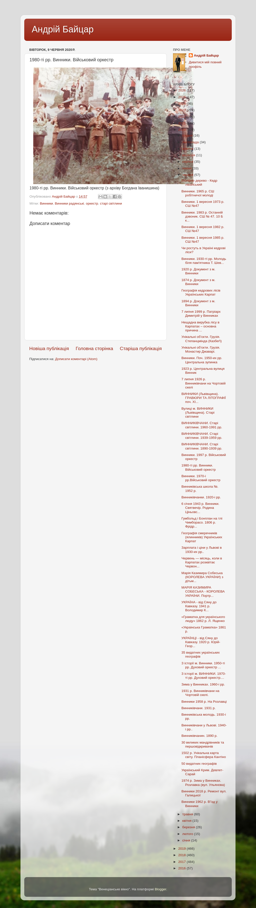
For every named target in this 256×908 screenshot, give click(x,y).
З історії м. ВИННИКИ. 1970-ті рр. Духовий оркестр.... (204, 676)
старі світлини (111, 203)
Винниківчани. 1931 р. (199, 708)
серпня (188, 161)
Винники (46, 203)
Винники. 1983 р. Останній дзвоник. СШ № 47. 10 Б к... (202, 216)
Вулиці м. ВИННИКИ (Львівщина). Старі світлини (198, 412)
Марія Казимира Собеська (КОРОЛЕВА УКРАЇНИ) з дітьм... (202, 577)
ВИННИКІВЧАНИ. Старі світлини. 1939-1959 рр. (202, 436)
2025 (182, 97)
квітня (187, 821)
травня (188, 814)
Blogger (160, 889)
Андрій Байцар (63, 29)
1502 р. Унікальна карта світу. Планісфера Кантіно (204, 755)
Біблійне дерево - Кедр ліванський (200, 182)
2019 (182, 848)
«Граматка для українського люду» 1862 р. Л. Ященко (203, 619)
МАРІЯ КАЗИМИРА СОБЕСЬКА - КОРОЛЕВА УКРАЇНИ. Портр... (203, 591)
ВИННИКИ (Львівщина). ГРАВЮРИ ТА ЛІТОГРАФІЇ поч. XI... (204, 398)
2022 (182, 117)
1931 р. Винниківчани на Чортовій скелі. (201, 693)
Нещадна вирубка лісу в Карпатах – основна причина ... (201, 326)
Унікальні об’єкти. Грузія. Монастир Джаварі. (201, 349)
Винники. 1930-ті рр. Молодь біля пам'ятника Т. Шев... (204, 261)
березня (189, 827)
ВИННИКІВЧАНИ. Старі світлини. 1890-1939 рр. (202, 446)
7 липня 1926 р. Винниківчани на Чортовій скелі (204, 383)
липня (187, 168)
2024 (182, 103)
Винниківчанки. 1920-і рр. (201, 497)
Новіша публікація (49, 348)
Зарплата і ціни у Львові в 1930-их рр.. (202, 549)
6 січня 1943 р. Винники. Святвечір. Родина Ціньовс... (201, 508)
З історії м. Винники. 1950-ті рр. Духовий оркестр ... (203, 665)
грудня (188, 135)
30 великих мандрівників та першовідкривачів (203, 744)
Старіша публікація (141, 348)
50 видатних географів (199, 763)
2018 (182, 855)
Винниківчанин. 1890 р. (200, 736)
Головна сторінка (94, 348)
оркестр (92, 203)
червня (188, 175)
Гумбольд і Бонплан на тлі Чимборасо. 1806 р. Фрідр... (202, 522)
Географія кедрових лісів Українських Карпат (201, 292)
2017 (182, 862)
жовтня (188, 149)
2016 (182, 868)
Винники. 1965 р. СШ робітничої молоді (198, 193)
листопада (191, 142)
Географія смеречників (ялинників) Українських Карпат (202, 537)
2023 (182, 110)
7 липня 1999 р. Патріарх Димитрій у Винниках (201, 313)
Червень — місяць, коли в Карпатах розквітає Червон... (202, 562)
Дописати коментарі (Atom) (76, 359)
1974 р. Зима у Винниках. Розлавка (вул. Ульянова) (203, 782)
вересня (189, 155)
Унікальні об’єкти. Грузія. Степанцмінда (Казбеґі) (202, 339)
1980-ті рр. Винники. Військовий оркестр (199, 467)
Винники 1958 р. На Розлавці (204, 701)
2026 (182, 90)
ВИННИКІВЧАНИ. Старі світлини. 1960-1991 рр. (202, 425)
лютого (188, 834)
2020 (182, 130)
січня (186, 840)
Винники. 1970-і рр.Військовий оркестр (201, 478)
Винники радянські (69, 203)
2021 (182, 123)
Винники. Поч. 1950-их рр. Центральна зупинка (202, 360)
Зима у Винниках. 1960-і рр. (203, 684)
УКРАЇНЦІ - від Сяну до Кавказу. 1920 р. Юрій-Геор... (201, 642)
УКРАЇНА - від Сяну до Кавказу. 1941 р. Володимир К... (199, 606)
